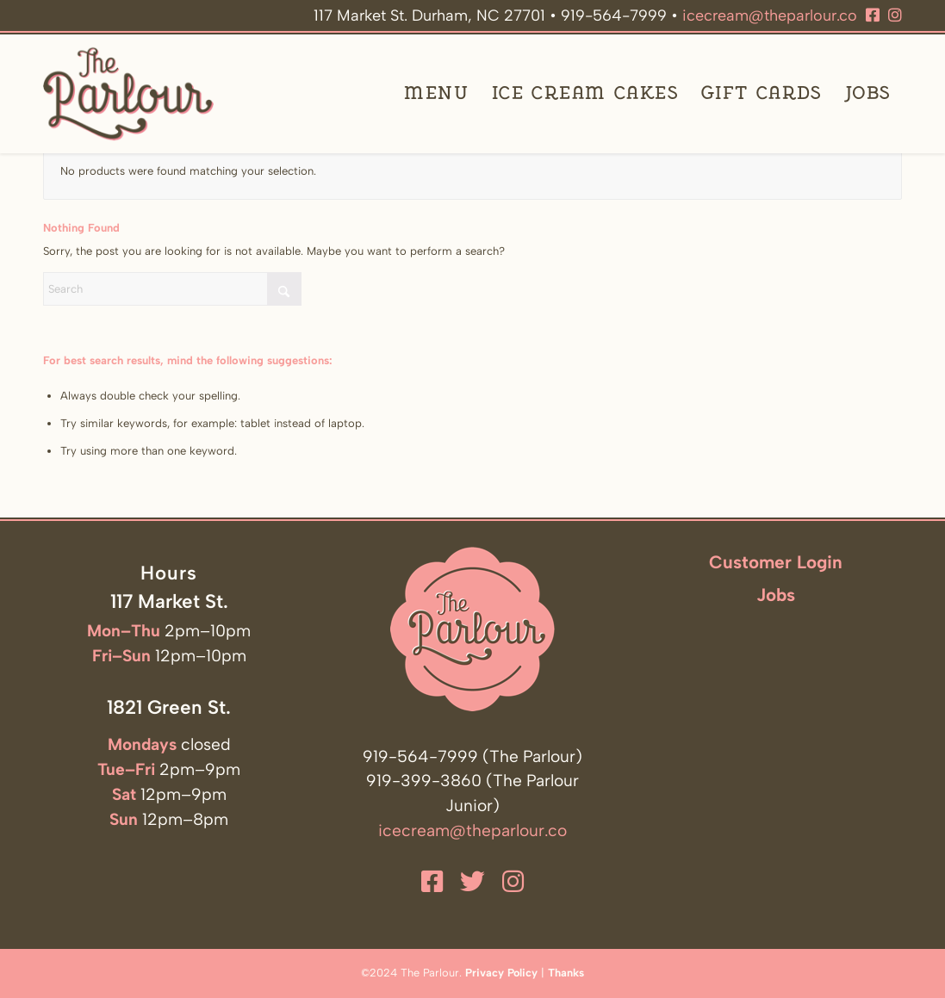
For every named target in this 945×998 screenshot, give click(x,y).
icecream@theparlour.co (769, 15)
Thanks (566, 972)
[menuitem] (436, 93)
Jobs (775, 594)
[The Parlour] (128, 93)
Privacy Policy (501, 972)
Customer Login (775, 562)
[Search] (172, 289)
